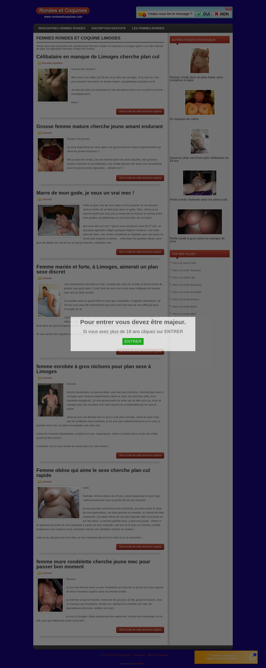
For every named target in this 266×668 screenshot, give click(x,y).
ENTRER (133, 341)
